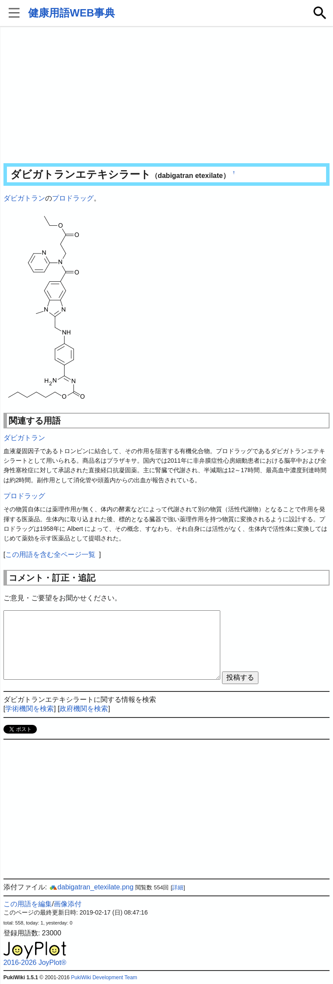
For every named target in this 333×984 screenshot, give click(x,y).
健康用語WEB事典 (71, 13)
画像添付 (68, 904)
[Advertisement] (166, 95)
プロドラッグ (73, 198)
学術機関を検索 (29, 708)
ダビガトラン (24, 198)
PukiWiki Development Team (104, 977)
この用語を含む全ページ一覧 (50, 554)
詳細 (177, 887)
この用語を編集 (27, 904)
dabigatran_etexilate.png (91, 887)
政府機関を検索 (83, 708)
